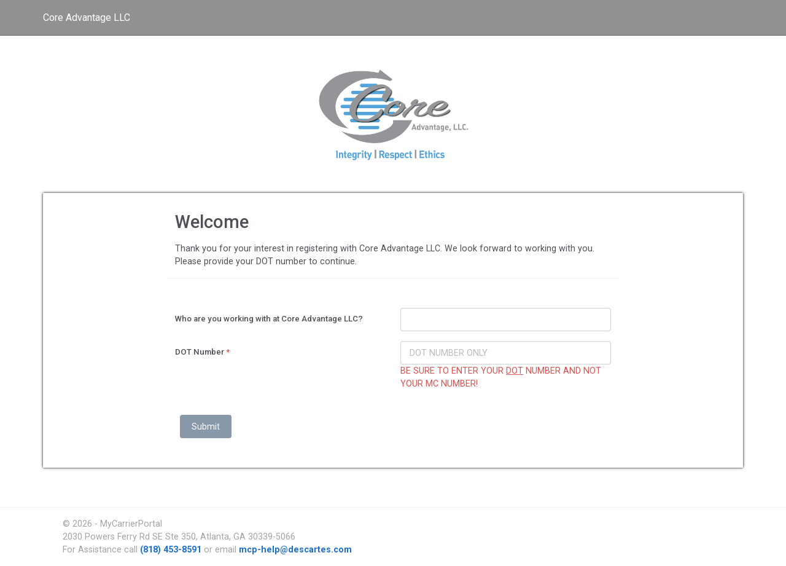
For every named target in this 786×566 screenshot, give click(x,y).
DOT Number (202, 351)
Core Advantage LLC (86, 17)
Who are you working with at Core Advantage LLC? (269, 318)
